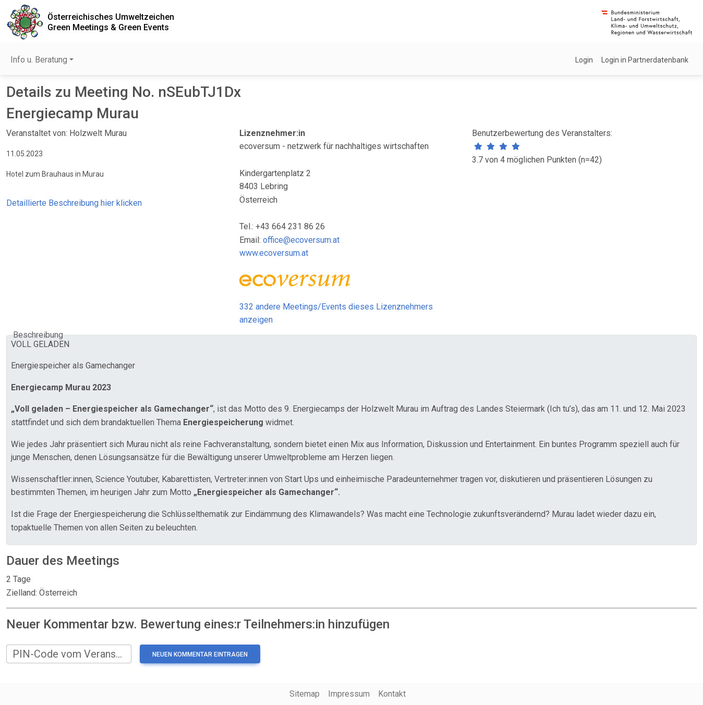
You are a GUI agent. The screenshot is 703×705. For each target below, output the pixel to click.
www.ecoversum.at (273, 253)
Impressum (349, 694)
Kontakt (392, 694)
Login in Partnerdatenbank (644, 60)
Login (584, 60)
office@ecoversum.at (301, 240)
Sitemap (304, 694)
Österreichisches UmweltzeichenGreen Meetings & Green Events (110, 22)
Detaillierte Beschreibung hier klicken (74, 203)
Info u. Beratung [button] (38, 60)
